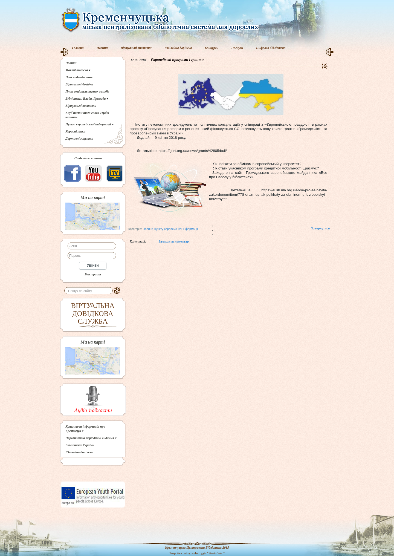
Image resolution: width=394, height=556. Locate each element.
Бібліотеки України (79, 445)
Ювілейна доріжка (178, 48)
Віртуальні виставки (136, 48)
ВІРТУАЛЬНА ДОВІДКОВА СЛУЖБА (93, 313)
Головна (78, 48)
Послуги (237, 48)
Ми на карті (93, 197)
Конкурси (211, 48)
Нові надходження (78, 77)
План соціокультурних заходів (87, 91)
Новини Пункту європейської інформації (170, 229)
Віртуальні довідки (79, 84)
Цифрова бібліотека (271, 48)
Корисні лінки (75, 131)
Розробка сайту (180, 553)
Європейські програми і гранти (177, 60)
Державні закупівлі (79, 138)
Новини (102, 48)
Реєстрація (93, 274)
